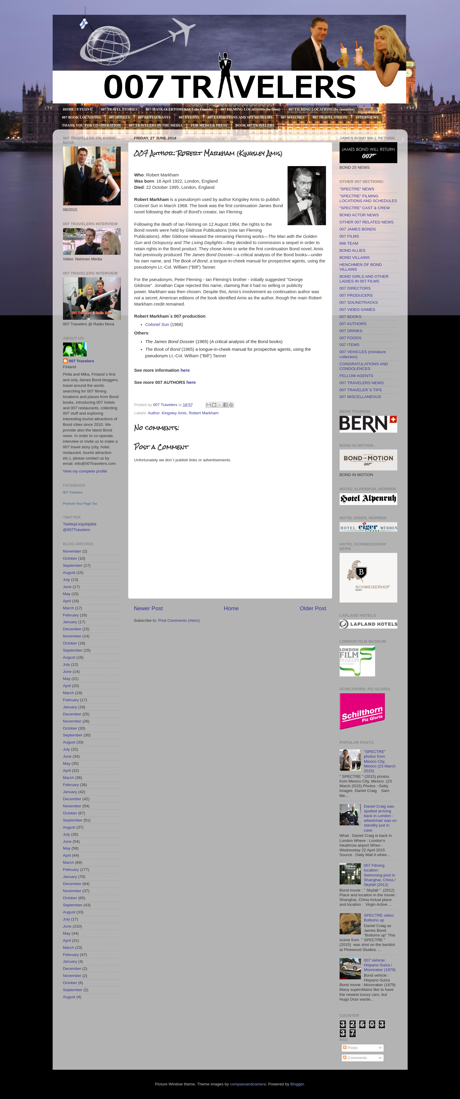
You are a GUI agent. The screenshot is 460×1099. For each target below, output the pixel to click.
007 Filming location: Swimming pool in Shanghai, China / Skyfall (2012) (380, 875)
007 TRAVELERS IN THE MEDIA (156, 125)
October (70, 558)
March (68, 608)
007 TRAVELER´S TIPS (361, 390)
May (67, 594)
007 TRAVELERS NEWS (362, 383)
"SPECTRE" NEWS (357, 189)
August (69, 572)
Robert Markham (204, 413)
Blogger (297, 1084)
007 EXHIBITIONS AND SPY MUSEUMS (240, 117)
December (72, 629)
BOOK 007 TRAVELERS (255, 125)
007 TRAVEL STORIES (119, 109)
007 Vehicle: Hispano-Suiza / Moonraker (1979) (380, 965)
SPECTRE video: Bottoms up (379, 917)
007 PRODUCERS (356, 295)
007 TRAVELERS (54, 21)
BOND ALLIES (353, 250)
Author (153, 413)
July (66, 579)
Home (231, 608)
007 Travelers (81, 361)
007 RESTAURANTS (154, 117)
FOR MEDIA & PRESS (209, 125)
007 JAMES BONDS (358, 229)
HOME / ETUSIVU (78, 109)
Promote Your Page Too (80, 503)
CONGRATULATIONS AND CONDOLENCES (364, 366)
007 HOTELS (119, 117)
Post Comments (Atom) (179, 620)
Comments (355, 1058)
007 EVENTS (189, 117)
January (70, 622)
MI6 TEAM (349, 243)
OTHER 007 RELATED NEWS (367, 222)
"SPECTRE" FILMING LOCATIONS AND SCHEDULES (368, 198)
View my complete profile (85, 471)
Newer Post (148, 608)
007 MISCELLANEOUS (360, 397)
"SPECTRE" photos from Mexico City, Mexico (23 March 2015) (380, 761)
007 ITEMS (350, 344)
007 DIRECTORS (355, 288)
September (73, 565)
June (67, 587)
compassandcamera (248, 1084)
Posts (350, 1048)
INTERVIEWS (367, 117)
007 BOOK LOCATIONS (81, 117)
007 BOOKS (350, 316)
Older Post (313, 608)
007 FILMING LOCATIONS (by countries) (321, 109)
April (67, 601)
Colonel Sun (157, 324)
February (71, 615)
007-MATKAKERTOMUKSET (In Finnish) (179, 109)
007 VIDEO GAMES (357, 309)
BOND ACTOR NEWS (359, 215)
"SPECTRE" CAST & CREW (365, 208)
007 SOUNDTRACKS (359, 302)
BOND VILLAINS (355, 257)
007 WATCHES (292, 117)
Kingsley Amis (174, 413)
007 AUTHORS (353, 324)
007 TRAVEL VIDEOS (330, 117)
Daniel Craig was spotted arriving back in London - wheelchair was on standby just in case (380, 818)
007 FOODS (350, 338)
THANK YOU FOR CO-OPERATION (91, 125)
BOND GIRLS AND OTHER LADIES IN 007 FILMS (364, 278)
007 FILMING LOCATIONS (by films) (250, 109)
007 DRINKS (351, 331)
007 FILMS (349, 236)
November (72, 551)
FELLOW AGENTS (356, 376)
